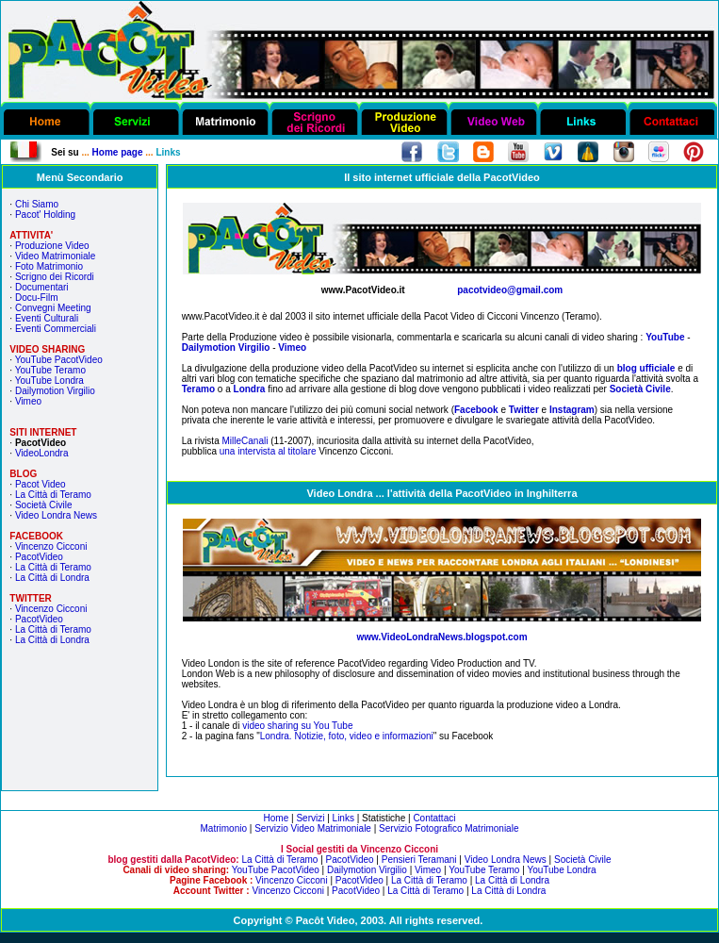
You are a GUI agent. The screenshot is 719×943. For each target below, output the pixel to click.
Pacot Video (40, 484)
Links (343, 818)
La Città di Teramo (53, 494)
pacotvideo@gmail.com (510, 290)
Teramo (198, 389)
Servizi (310, 818)
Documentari (42, 287)
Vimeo (28, 401)
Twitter (525, 410)
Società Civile (44, 505)
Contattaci (434, 818)
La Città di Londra (52, 577)
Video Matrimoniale (55, 256)
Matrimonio (224, 828)
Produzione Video (52, 245)
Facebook (476, 410)
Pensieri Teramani (419, 859)
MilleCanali (244, 441)
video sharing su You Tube (297, 725)
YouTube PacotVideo (59, 360)
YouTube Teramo (50, 370)
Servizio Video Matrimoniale (312, 828)
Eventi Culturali (46, 318)
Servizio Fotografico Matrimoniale (448, 828)
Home (276, 818)
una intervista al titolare (268, 451)
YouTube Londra (49, 380)
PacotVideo (39, 557)
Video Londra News (56, 515)
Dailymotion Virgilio (55, 391)
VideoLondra (42, 453)
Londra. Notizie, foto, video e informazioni (346, 736)
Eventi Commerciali (55, 328)
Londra (250, 389)
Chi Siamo (36, 204)
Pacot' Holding (45, 214)
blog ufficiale (646, 368)
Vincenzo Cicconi (51, 546)
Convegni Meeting (53, 308)
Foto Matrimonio (49, 266)
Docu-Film (36, 297)
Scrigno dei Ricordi (54, 277)
